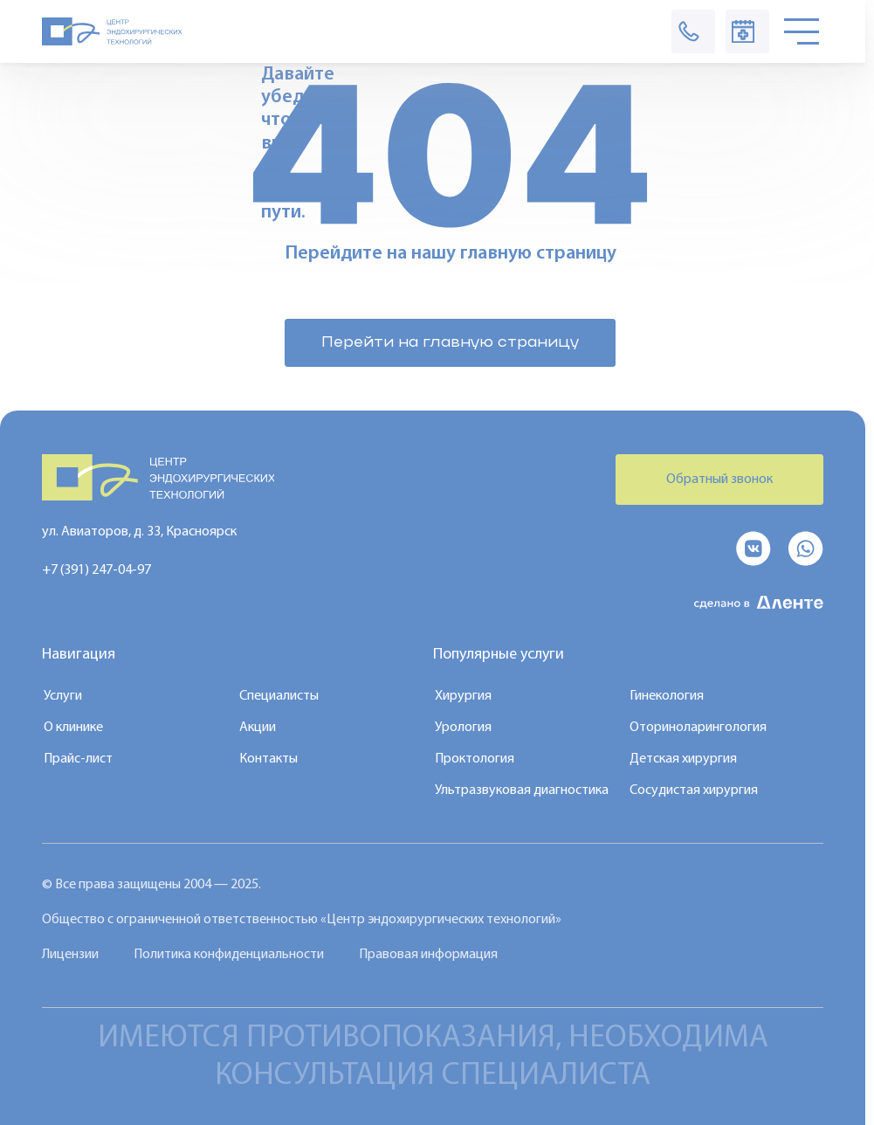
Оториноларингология (698, 728)
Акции (257, 728)
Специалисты (279, 696)
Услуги (63, 696)
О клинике (73, 728)
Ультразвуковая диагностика (522, 790)
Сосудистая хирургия (694, 790)
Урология (463, 728)
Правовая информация (428, 955)
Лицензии (70, 955)
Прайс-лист (78, 759)
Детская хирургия (683, 759)
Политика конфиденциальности (229, 955)
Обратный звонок (719, 480)
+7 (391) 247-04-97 (96, 570)
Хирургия (463, 696)
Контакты (268, 759)
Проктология (474, 759)
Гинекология (667, 696)
